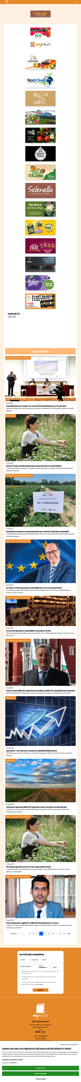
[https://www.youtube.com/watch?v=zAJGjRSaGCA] (40, 303)
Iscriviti (41, 990)
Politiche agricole (22, 358)
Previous (14, 934)
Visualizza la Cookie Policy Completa (12, 1060)
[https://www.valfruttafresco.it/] (40, 173)
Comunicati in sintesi (14, 476)
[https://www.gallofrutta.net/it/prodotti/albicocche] (40, 33)
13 (41, 934)
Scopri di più (12, 317)
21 (60, 934)
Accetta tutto (40, 1068)
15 (49, 934)
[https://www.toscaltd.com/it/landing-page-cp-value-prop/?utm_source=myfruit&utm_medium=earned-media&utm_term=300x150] (40, 266)
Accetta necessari (40, 1074)
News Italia (10, 358)
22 (64, 934)
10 (29, 934)
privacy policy (39, 984)
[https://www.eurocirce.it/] (40, 118)
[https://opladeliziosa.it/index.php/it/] (40, 63)
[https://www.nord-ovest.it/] (40, 81)
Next (69, 934)
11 (33, 934)
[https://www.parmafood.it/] (40, 229)
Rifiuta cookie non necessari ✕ (69, 1044)
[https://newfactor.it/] (40, 247)
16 (53, 934)
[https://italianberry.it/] (40, 284)
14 (45, 934)
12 (37, 934)
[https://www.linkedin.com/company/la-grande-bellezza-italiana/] (40, 155)
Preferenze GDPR (41, 1079)
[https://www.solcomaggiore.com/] (40, 100)
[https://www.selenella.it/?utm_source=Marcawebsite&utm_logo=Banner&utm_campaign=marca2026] (40, 192)
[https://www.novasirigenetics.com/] (40, 137)
